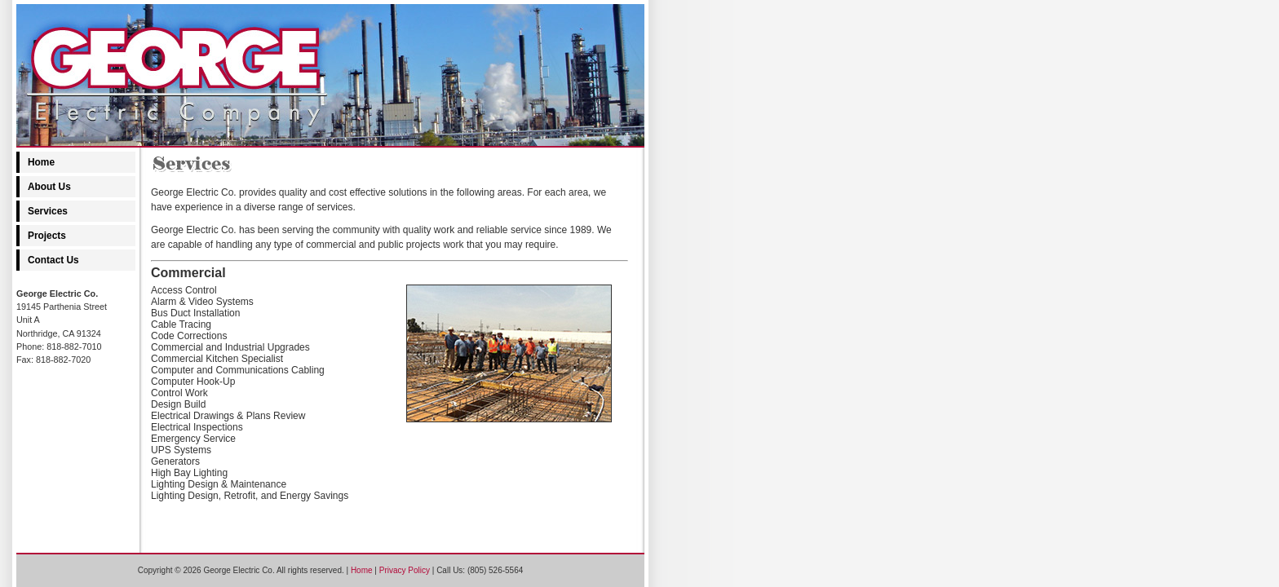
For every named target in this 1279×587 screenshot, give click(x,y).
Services (48, 211)
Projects (47, 235)
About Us (49, 186)
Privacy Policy (404, 570)
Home (41, 162)
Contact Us (53, 260)
